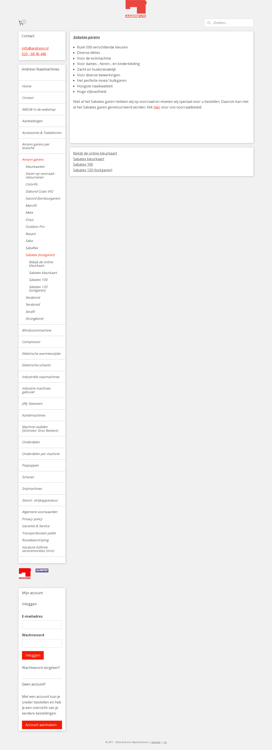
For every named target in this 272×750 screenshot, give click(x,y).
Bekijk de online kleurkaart (95, 153)
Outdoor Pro (34, 226)
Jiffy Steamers (32, 403)
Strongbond (34, 318)
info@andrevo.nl (35, 48)
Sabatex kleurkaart (88, 159)
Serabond (32, 297)
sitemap (156, 742)
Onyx (29, 219)
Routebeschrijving (35, 540)
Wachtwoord (33, 635)
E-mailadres (32, 616)
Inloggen (32, 655)
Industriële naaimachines (40, 377)
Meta (29, 212)
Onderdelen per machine (40, 454)
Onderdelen (31, 442)
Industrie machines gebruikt (36, 390)
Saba (29, 240)
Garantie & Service (35, 526)
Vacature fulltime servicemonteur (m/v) (38, 549)
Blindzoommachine (36, 330)
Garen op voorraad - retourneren (40, 175)
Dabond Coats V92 (39, 191)
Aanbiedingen (32, 121)
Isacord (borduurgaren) (42, 198)
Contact (27, 97)
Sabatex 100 (83, 164)
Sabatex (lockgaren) (39, 255)
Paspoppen (30, 465)
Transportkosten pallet (39, 533)
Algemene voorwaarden (39, 512)
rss (165, 742)
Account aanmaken (41, 724)
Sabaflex (31, 248)
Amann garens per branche (35, 146)
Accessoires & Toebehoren (41, 132)
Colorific (31, 184)
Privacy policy (32, 519)
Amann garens (33, 159)
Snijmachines (32, 488)
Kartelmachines (33, 415)
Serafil (30, 311)
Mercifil (31, 205)
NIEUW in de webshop (38, 109)
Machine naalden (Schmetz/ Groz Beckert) (40, 429)
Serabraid (32, 304)
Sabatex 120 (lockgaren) (92, 170)
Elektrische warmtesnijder (41, 353)
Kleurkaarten (35, 166)
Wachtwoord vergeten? (41, 667)
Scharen (28, 477)
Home (26, 86)
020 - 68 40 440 (34, 54)
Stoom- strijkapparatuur (40, 500)
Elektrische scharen (36, 365)
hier (157, 107)
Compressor (31, 342)
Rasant (30, 234)
